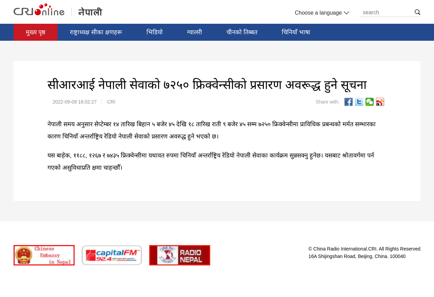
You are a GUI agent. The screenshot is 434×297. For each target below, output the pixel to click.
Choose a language (321, 13)
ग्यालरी (194, 32)
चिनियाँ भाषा (296, 32)
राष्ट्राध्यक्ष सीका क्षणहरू (96, 32)
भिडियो (154, 32)
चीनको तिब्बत (241, 32)
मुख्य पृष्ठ (35, 32)
